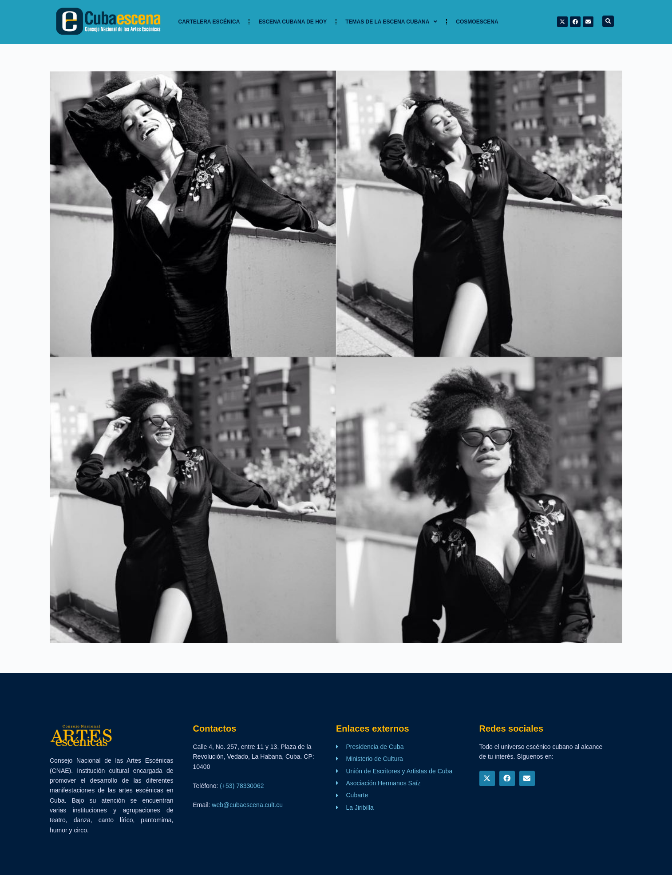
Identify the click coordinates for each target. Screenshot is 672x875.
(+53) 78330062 (242, 785)
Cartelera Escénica (209, 22)
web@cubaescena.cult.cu (247, 804)
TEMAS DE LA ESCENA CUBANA (391, 22)
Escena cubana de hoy (292, 22)
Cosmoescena (477, 22)
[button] (608, 21)
